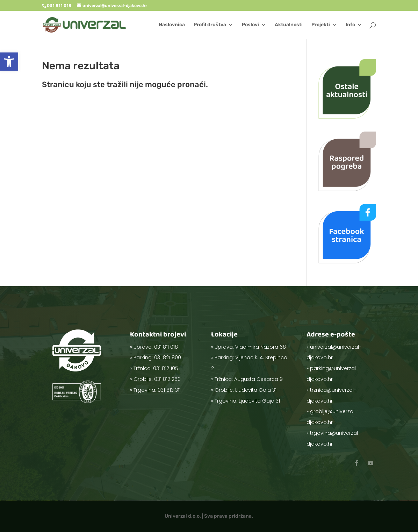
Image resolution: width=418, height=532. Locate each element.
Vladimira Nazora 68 (257, 356)
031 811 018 (166, 353)
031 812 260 (166, 372)
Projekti (320, 25)
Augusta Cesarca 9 (256, 375)
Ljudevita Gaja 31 (255, 381)
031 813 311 (167, 378)
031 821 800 (166, 359)
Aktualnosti (289, 25)
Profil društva (210, 25)
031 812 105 (165, 366)
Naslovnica (172, 25)
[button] (9, 61)
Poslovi (250, 25)
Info (350, 25)
